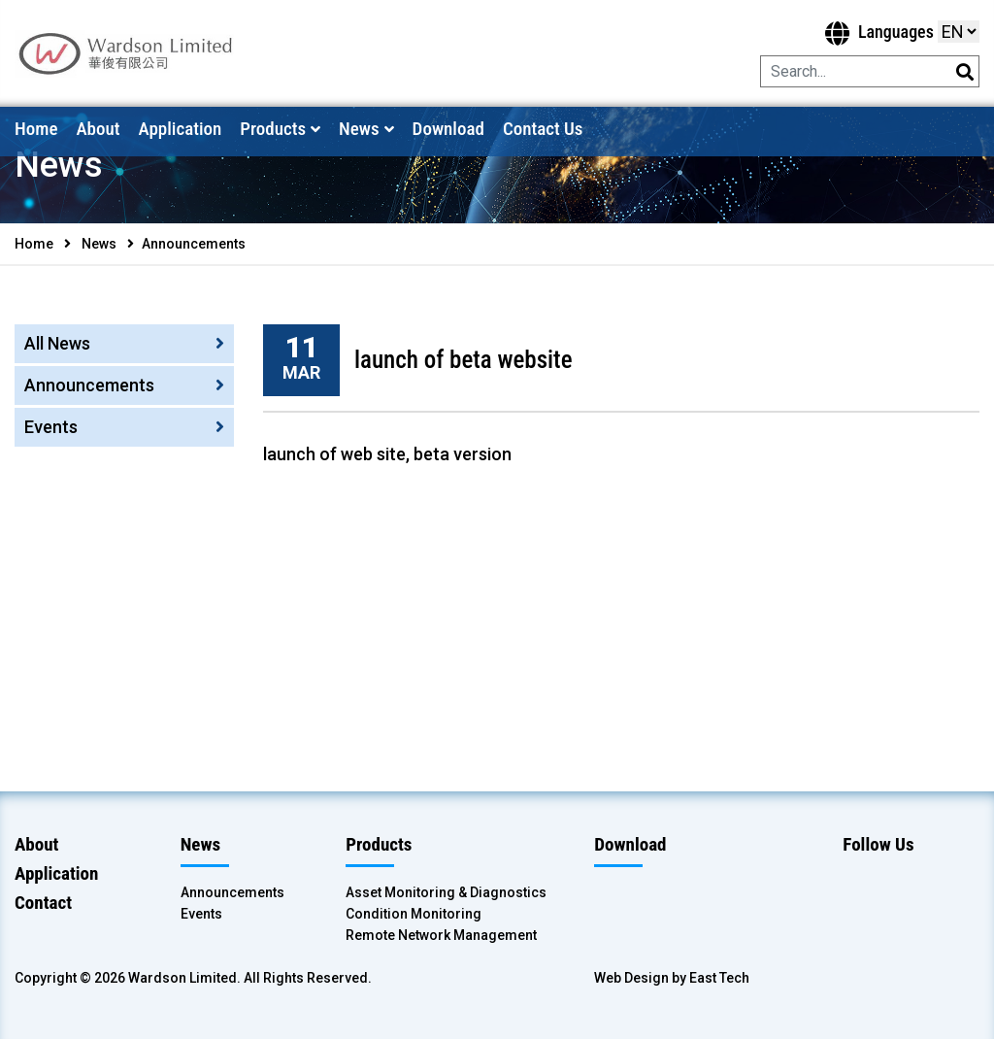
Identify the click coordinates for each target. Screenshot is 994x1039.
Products (273, 128)
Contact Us (543, 128)
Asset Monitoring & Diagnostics (446, 892)
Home (36, 128)
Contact (43, 902)
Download (448, 128)
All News (57, 343)
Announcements (89, 385)
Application (179, 128)
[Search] (844, 71)
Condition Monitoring (413, 914)
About (97, 128)
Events (51, 427)
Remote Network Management (441, 935)
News (359, 128)
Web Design (631, 978)
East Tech (719, 978)
